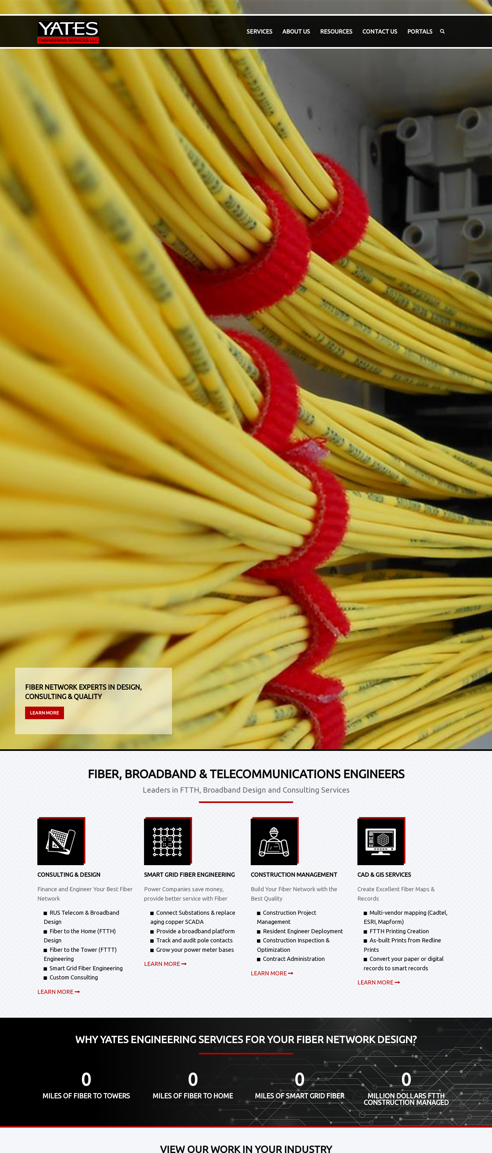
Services (259, 31)
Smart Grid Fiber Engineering (86, 968)
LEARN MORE (58, 992)
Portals (419, 31)
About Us (296, 31)
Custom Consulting (74, 977)
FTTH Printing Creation (399, 931)
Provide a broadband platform (195, 931)
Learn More (44, 712)
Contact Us (379, 31)
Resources (336, 31)
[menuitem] (259, 31)
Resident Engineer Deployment (303, 931)
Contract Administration (294, 959)
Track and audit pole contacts (194, 940)
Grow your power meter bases (195, 949)
